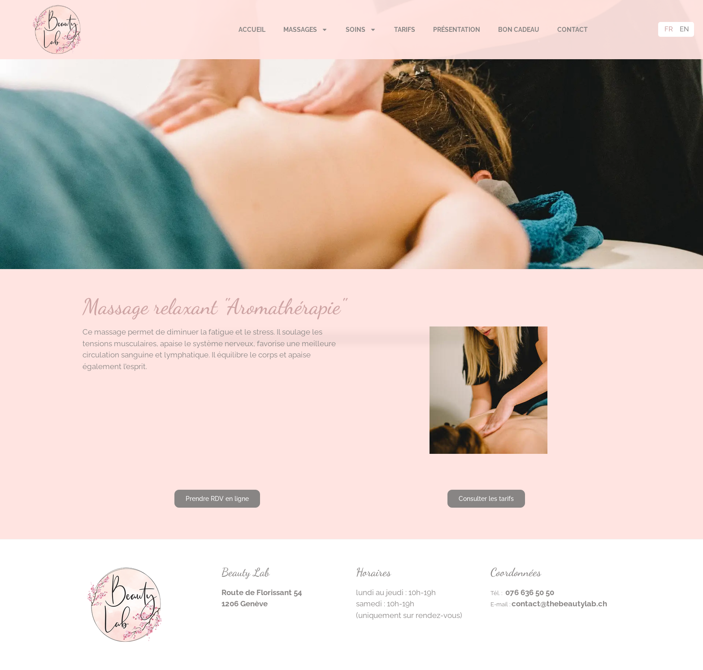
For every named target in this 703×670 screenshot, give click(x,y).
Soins (361, 29)
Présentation (456, 29)
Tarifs (404, 29)
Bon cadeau (518, 29)
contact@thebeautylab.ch (559, 603)
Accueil (252, 29)
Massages (305, 29)
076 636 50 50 (529, 592)
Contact (572, 29)
